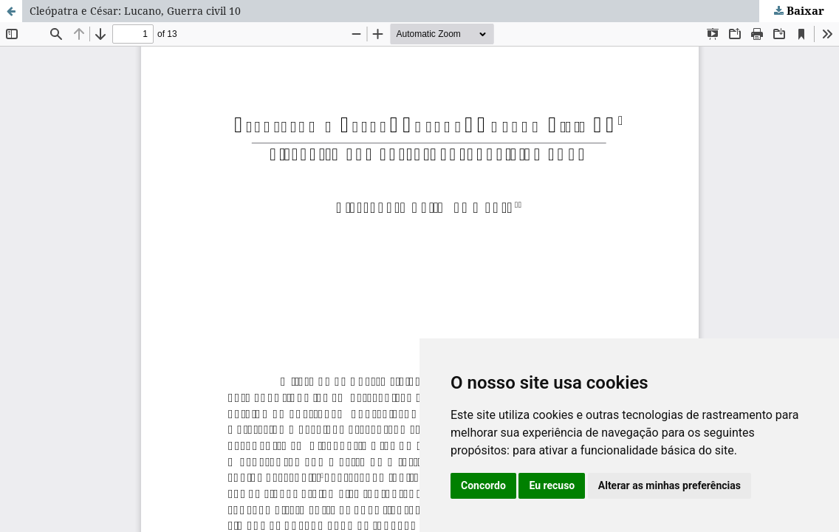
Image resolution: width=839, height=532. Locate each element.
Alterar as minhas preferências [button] (669, 485)
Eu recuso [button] (552, 485)
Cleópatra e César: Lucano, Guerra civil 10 (135, 11)
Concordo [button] (483, 485)
